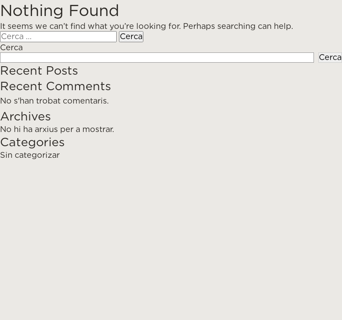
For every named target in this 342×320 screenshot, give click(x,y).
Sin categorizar (30, 155)
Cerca (11, 47)
